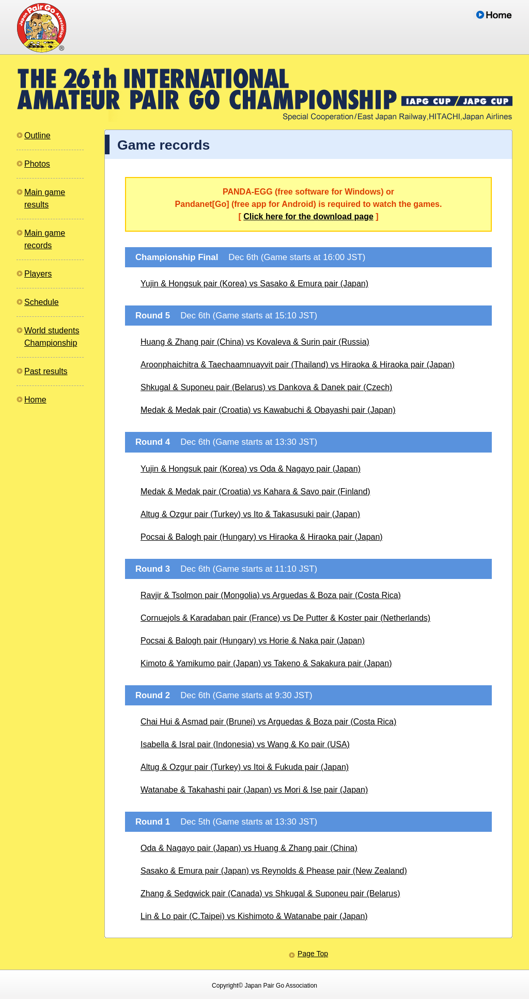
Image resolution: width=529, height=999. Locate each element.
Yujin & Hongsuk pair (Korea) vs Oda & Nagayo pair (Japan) (251, 468)
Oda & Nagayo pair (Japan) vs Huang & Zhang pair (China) (249, 848)
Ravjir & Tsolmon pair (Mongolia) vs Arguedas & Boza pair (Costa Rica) (271, 595)
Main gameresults (44, 198)
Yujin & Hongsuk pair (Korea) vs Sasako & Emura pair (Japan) (254, 283)
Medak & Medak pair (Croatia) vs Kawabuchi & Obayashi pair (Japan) (268, 410)
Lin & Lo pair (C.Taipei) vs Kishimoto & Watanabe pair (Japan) (254, 916)
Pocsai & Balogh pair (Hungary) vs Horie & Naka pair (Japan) (253, 640)
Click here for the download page (308, 216)
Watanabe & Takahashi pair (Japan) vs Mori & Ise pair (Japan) (254, 789)
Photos (37, 163)
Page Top (313, 953)
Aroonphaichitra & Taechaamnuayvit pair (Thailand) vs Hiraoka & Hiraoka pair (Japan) (298, 364)
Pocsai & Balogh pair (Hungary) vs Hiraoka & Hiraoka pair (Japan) (262, 537)
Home (35, 399)
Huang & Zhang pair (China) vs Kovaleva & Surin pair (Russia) (255, 341)
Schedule (41, 302)
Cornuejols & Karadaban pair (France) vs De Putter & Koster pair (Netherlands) (285, 618)
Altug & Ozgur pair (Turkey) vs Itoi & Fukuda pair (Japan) (245, 767)
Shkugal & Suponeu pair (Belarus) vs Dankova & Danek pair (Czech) (266, 387)
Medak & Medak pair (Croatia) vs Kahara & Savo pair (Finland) (255, 491)
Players (38, 273)
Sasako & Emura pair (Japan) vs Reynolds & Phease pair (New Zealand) (274, 870)
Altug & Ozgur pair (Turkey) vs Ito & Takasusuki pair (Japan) (250, 514)
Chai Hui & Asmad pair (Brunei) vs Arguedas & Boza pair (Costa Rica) (268, 721)
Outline (37, 135)
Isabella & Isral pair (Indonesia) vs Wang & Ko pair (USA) (245, 744)
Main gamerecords (44, 239)
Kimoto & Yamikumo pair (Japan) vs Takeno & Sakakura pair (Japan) (266, 663)
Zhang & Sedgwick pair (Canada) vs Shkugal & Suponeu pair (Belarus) (270, 893)
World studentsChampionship (51, 336)
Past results (46, 371)
